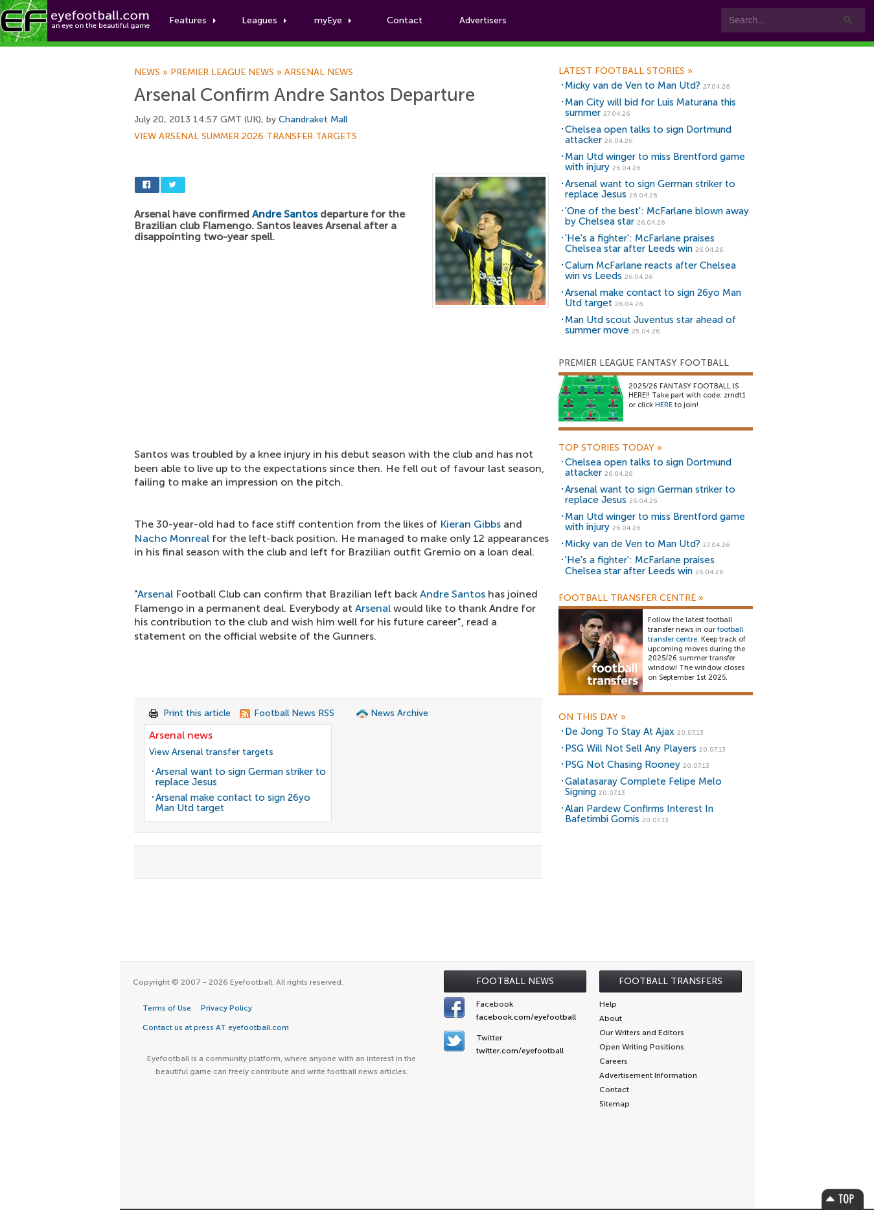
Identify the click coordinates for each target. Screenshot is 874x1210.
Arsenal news (318, 72)
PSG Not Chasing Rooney (622, 764)
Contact (404, 20)
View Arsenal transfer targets (211, 751)
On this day (592, 717)
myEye (332, 20)
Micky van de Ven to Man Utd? (632, 85)
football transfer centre (695, 634)
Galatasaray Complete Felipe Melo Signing (643, 787)
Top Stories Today (610, 448)
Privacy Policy (226, 1008)
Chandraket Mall (313, 119)
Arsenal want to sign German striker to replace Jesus (240, 777)
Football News (515, 981)
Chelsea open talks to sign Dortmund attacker (648, 135)
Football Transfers (670, 981)
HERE (664, 405)
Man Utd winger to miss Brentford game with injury (655, 162)
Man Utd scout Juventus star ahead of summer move (650, 325)
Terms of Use (167, 1008)
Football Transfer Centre (631, 598)
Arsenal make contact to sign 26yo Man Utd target (232, 803)
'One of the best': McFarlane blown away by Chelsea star (657, 216)
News (152, 72)
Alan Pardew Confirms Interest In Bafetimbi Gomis (639, 814)
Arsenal (155, 594)
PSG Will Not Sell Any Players (630, 748)
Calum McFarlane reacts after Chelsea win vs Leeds (650, 271)
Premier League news (227, 72)
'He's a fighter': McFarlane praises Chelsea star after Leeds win (640, 243)
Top (843, 1199)
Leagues (264, 20)
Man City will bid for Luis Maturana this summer (650, 107)
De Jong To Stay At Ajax (619, 731)
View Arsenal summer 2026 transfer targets (245, 136)
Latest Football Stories (625, 71)
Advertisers (483, 20)
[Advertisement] (341, 404)
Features (192, 20)
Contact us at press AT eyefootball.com (216, 1027)
